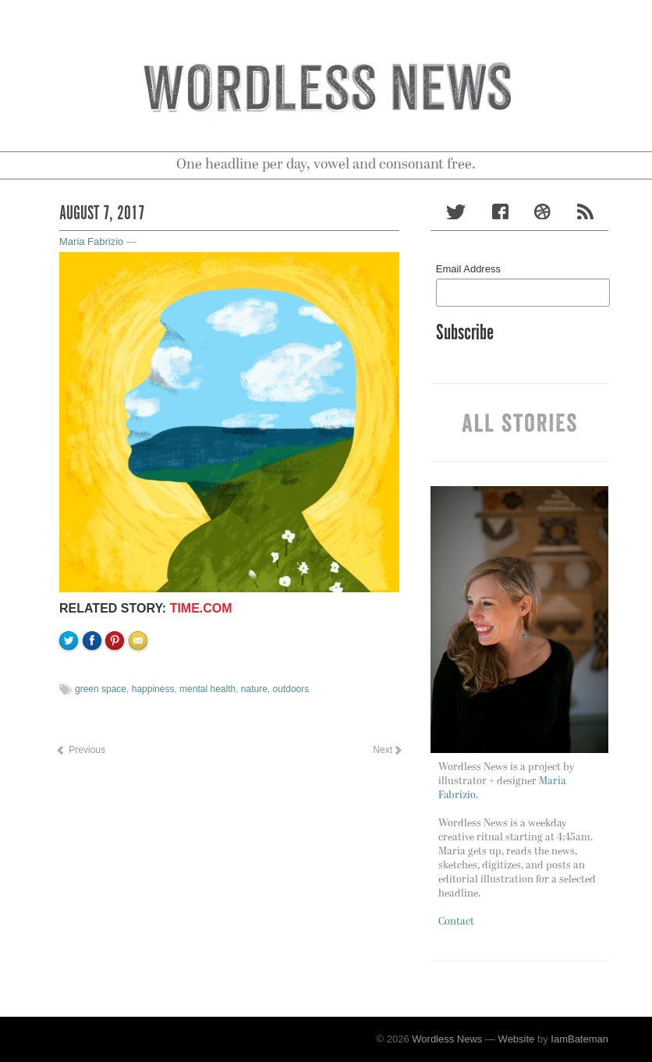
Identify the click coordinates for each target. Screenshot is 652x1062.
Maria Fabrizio (91, 241)
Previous (80, 749)
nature (254, 689)
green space (100, 689)
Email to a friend (140, 693)
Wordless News (447, 1039)
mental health (207, 689)
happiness (153, 689)
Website (516, 1039)
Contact (456, 922)
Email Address (468, 269)
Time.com (201, 608)
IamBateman (579, 1039)
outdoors (291, 689)
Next (386, 749)
